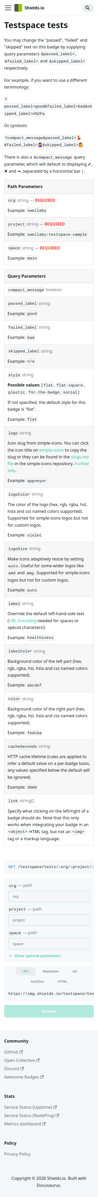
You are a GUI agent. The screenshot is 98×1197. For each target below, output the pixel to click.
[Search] (88, 8)
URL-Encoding (22, 621)
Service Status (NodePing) (31, 1115)
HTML (62, 981)
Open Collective (22, 1060)
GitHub (13, 1052)
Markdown (51, 971)
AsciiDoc (37, 981)
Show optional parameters (34, 955)
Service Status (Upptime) (30, 1107)
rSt (74, 971)
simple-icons (51, 450)
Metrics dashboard (25, 1124)
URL (25, 971)
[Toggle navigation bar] (8, 8)
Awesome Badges (24, 1077)
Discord (14, 1068)
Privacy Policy (17, 1154)
